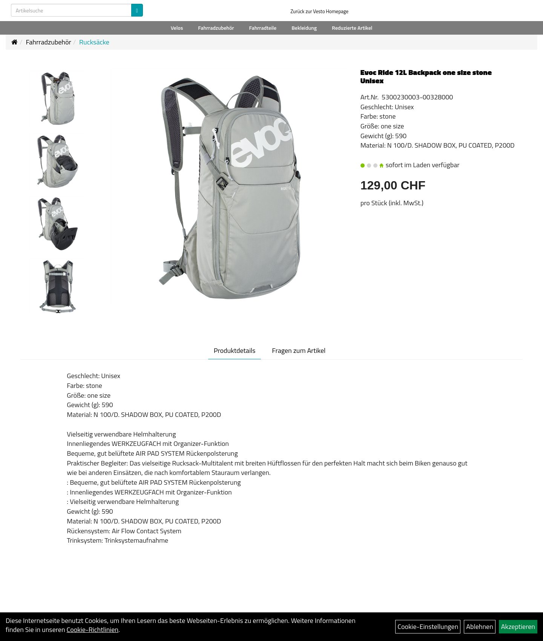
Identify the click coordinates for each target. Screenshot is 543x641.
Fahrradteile (263, 28)
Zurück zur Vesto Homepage (319, 11)
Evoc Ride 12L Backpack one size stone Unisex (426, 76)
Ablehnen (479, 626)
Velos (177, 28)
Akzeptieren (518, 626)
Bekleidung (304, 28)
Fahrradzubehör (216, 28)
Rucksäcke (94, 42)
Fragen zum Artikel (298, 350)
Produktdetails (235, 350)
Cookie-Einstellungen (427, 626)
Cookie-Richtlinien (92, 629)
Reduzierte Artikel (352, 28)
